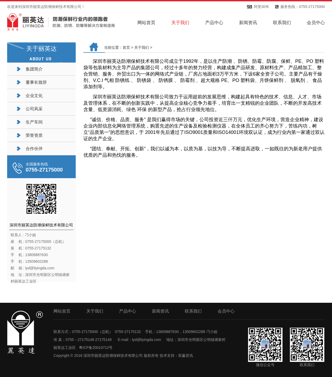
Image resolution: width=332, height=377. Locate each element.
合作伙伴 (34, 148)
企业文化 (34, 95)
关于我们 (180, 22)
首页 (126, 47)
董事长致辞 (36, 82)
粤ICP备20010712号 (96, 347)
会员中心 (316, 22)
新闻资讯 (248, 22)
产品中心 (214, 22)
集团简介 (34, 69)
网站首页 (146, 22)
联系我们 (282, 22)
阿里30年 (261, 7)
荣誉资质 (34, 135)
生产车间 (34, 122)
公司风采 (34, 109)
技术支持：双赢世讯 (176, 355)
